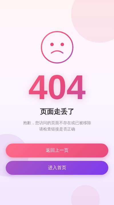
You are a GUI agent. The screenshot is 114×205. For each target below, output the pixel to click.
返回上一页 (57, 150)
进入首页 (57, 167)
